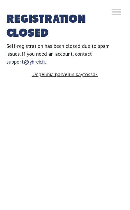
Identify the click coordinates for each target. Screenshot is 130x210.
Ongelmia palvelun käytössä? (65, 74)
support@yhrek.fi (25, 61)
